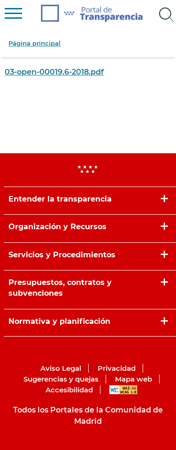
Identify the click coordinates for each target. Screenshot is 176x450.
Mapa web (133, 379)
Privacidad (117, 368)
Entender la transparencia (60, 199)
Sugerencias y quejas (61, 379)
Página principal (34, 43)
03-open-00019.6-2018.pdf (54, 72)
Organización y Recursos (57, 226)
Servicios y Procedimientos (61, 254)
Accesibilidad (69, 389)
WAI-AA (123, 389)
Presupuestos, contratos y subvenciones (60, 288)
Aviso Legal (60, 368)
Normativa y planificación (59, 321)
